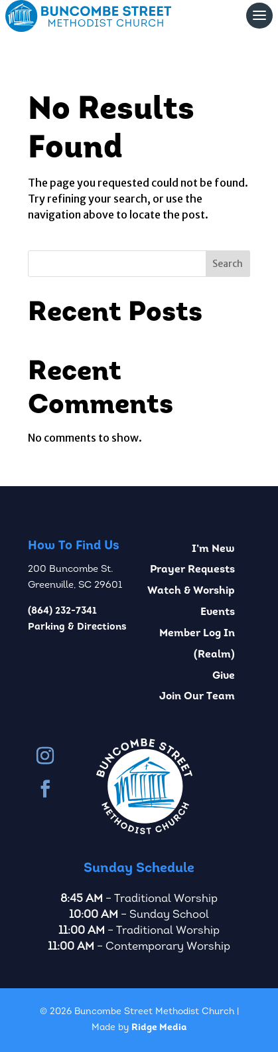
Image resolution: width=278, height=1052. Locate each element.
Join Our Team (197, 696)
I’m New (213, 549)
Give (223, 676)
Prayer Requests (192, 570)
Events (217, 612)
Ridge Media (158, 1028)
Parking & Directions (77, 627)
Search (227, 264)
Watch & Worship (191, 591)
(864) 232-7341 (62, 611)
